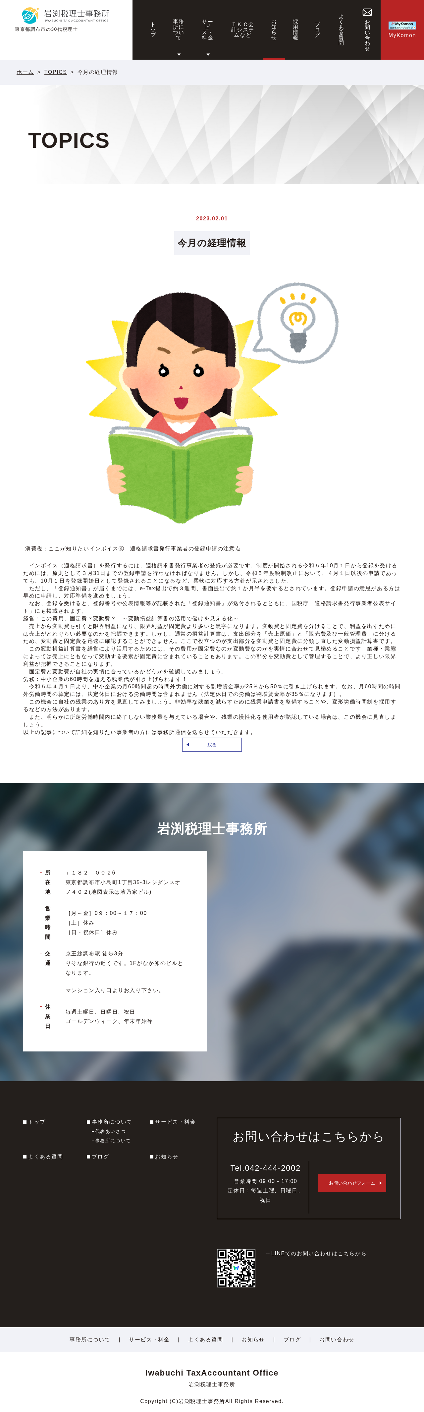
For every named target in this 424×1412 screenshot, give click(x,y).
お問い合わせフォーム (352, 1183)
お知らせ (166, 1156)
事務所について (112, 1122)
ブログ (100, 1156)
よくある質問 (45, 1156)
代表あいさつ (110, 1131)
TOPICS (55, 72)
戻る (212, 744)
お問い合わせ (336, 1339)
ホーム (25, 72)
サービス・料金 (175, 1122)
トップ (37, 1122)
